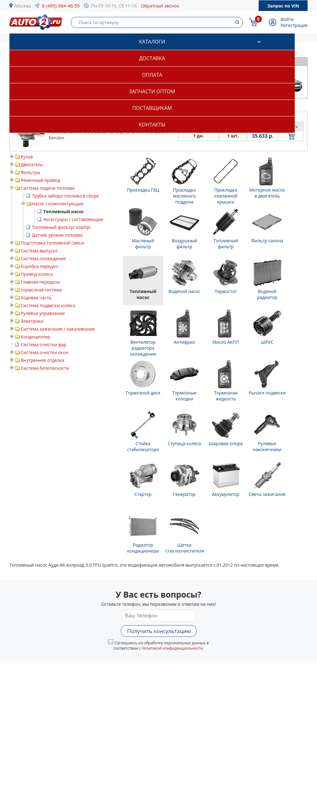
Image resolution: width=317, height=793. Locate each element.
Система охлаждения (43, 258)
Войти (287, 19)
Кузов (27, 157)
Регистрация (294, 25)
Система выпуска (39, 251)
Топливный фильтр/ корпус (61, 227)
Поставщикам (152, 108)
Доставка (152, 58)
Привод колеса (37, 274)
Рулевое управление (43, 313)
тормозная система (41, 290)
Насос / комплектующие (58, 204)
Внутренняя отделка (42, 360)
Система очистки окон (44, 352)
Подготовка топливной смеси (52, 243)
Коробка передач (39, 266)
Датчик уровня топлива (57, 235)
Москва (23, 6)
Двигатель (32, 164)
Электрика (32, 321)
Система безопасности (45, 368)
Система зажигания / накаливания (58, 329)
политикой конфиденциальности (172, 648)
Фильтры (30, 172)
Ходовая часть (36, 298)
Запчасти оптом (152, 91)
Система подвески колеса (48, 305)
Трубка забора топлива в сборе (65, 196)
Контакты (152, 124)
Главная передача (40, 282)
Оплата (152, 74)
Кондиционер (35, 337)
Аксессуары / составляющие (73, 219)
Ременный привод (40, 180)
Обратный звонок (160, 6)
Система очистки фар (43, 345)
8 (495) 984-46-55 (61, 6)
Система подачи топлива (47, 188)
